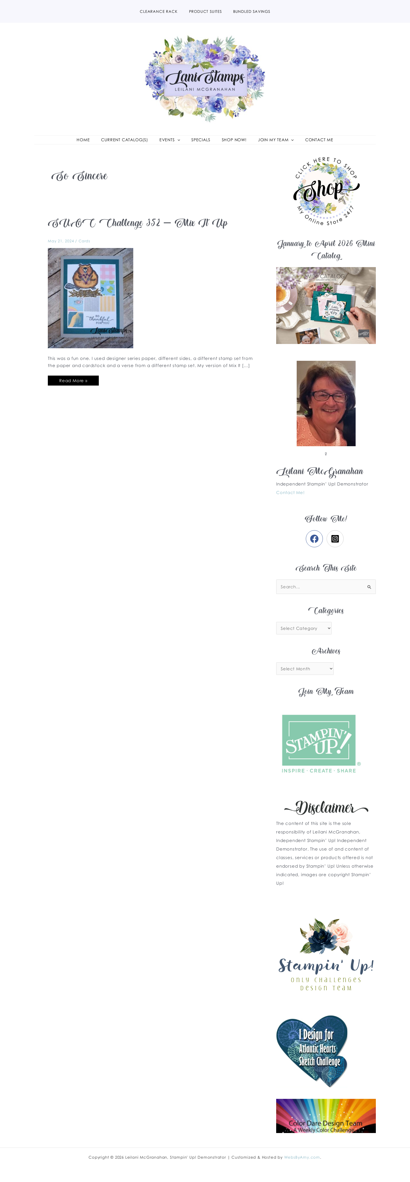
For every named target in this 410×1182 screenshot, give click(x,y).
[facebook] (315, 547)
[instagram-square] (336, 547)
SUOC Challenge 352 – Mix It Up (139, 232)
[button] (172, 144)
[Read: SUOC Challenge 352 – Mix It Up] (90, 306)
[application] (180, 144)
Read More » (73, 388)
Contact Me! (290, 500)
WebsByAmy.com (302, 1157)
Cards (85, 249)
